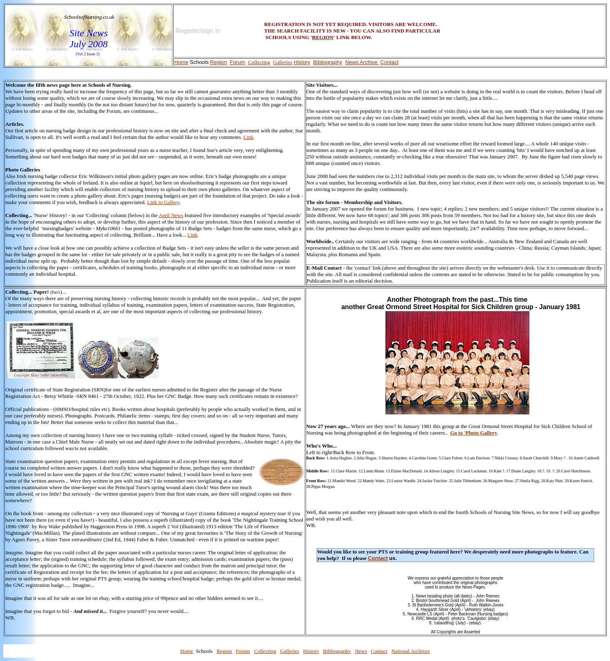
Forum (237, 62)
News (361, 651)
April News (171, 215)
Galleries (282, 62)
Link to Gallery (163, 202)
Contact (389, 62)
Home (181, 62)
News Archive (361, 62)
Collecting (259, 62)
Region (218, 62)
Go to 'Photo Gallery (473, 433)
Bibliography (337, 651)
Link (248, 137)
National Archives (410, 651)
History (302, 62)
